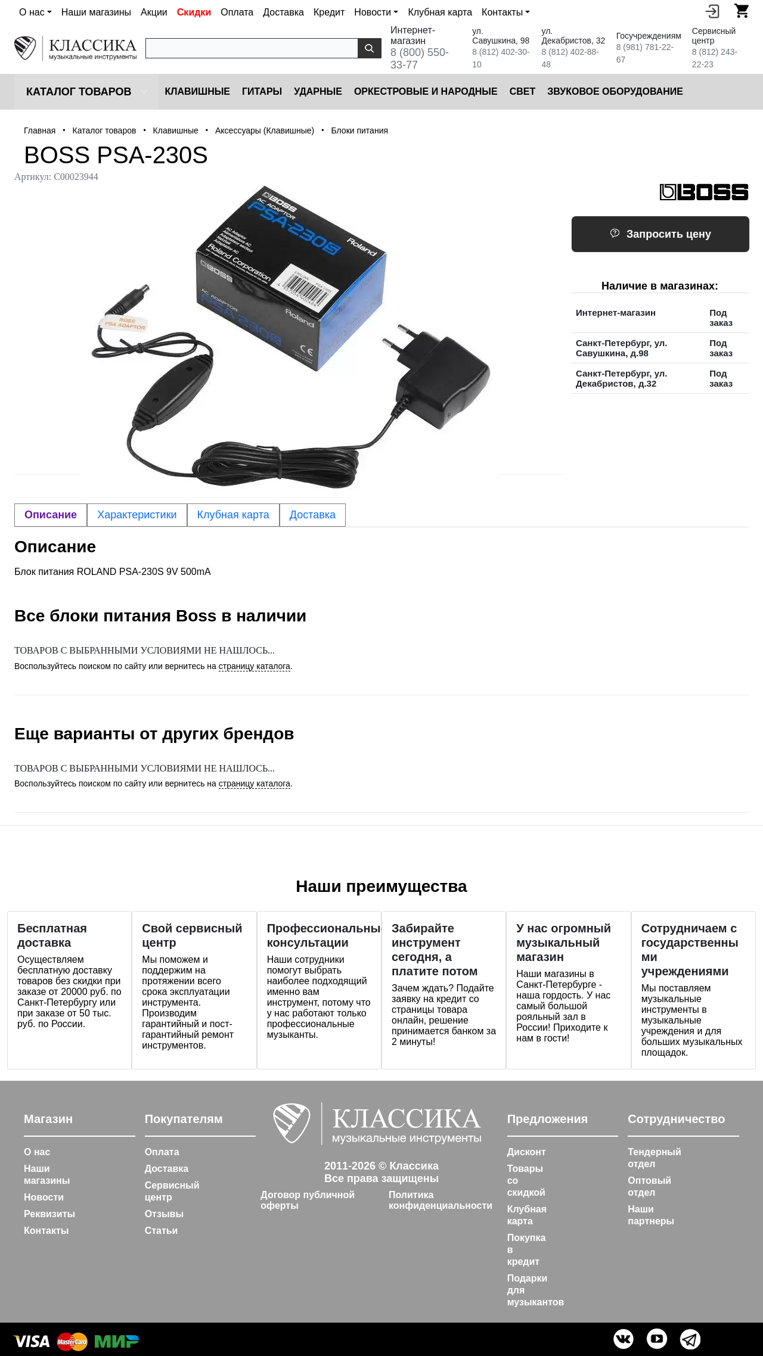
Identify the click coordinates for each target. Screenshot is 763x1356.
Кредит (329, 12)
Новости (44, 1197)
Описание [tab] (50, 515)
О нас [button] (32, 12)
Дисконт (526, 1152)
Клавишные (197, 91)
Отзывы (164, 1214)
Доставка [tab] (313, 515)
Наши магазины (96, 12)
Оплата (237, 12)
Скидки (194, 12)
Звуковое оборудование (615, 91)
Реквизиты (49, 1214)
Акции (154, 12)
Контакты (46, 1231)
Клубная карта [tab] (233, 515)
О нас (37, 1152)
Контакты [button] (502, 12)
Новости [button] (372, 12)
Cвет (523, 91)
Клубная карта (440, 12)
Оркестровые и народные (426, 91)
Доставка (283, 12)
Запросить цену (660, 234)
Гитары (262, 91)
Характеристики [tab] (136, 515)
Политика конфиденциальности (440, 1200)
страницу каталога (254, 666)
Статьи (161, 1231)
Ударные (318, 91)
